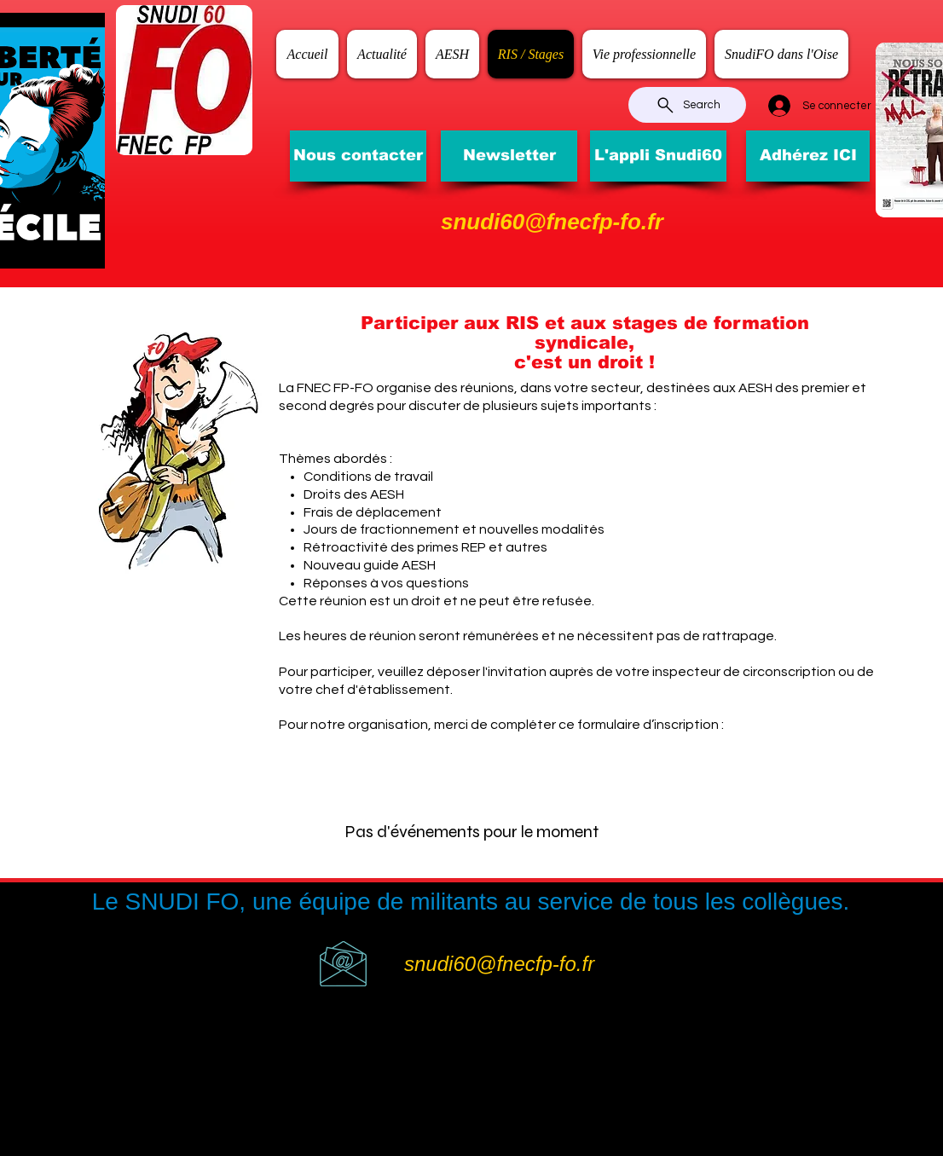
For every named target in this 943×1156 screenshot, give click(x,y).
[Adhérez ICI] (808, 156)
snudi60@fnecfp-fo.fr (552, 221)
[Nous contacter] (358, 156)
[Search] (687, 105)
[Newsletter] (509, 156)
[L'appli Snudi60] (658, 156)
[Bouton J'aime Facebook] (778, 21)
